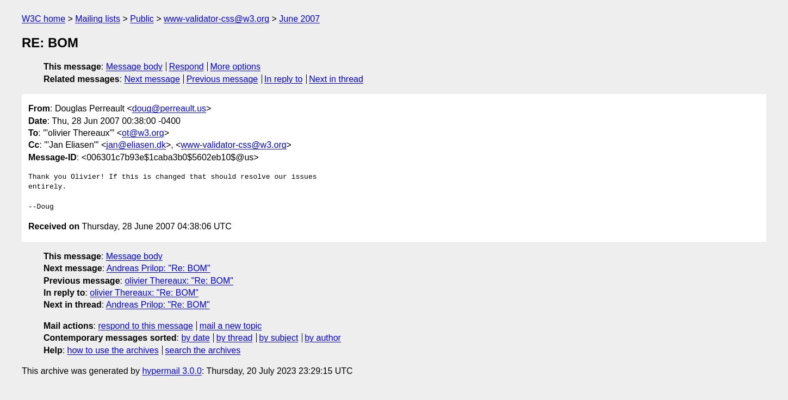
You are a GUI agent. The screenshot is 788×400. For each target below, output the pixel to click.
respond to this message (145, 325)
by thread (234, 337)
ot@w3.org (143, 133)
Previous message (222, 79)
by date (195, 337)
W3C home (43, 18)
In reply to (283, 79)
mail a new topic (231, 325)
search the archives (203, 350)
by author (323, 337)
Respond (186, 66)
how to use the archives (113, 350)
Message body (134, 66)
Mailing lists (97, 18)
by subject (278, 337)
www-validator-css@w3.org (216, 18)
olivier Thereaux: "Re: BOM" (179, 280)
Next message (152, 79)
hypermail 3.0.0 (171, 371)
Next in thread (336, 79)
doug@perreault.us (169, 108)
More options (235, 66)
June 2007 (299, 18)
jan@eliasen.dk (136, 144)
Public (142, 18)
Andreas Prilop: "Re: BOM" (158, 268)
